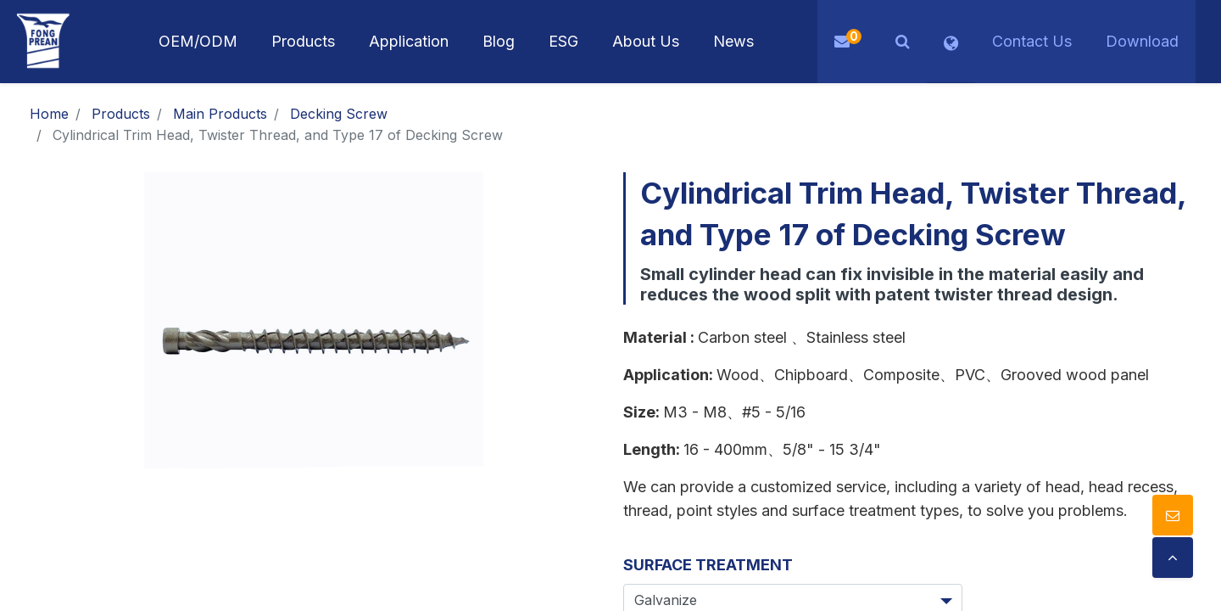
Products (121, 113)
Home (49, 113)
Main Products (220, 113)
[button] (902, 41)
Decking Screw (338, 113)
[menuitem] (409, 41)
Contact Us (1032, 41)
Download (1142, 41)
